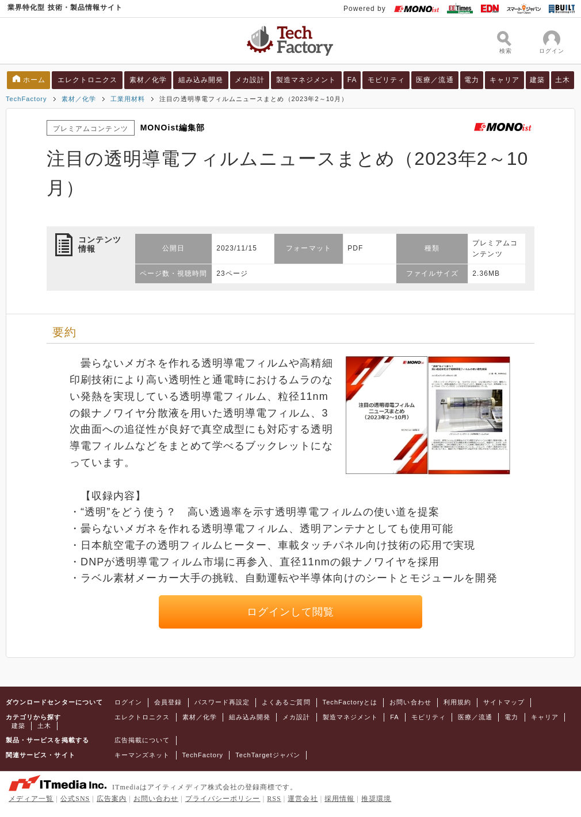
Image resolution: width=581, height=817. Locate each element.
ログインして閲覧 (291, 612)
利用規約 (457, 702)
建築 (537, 80)
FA (352, 80)
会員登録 (168, 702)
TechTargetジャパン (267, 755)
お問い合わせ (410, 702)
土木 (562, 80)
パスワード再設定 (222, 702)
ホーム (34, 80)
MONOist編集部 (172, 127)
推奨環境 (376, 799)
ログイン (128, 702)
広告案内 (112, 799)
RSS (274, 799)
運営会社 (303, 799)
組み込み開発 (200, 80)
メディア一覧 (31, 799)
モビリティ (386, 80)
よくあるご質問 (286, 702)
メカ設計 (250, 80)
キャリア (504, 80)
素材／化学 (148, 80)
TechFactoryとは (350, 702)
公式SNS (75, 799)
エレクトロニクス (88, 80)
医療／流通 (434, 80)
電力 (471, 80)
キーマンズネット (142, 755)
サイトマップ (504, 702)
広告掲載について (142, 740)
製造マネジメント (306, 80)
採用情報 (339, 799)
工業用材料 (127, 98)
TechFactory (26, 98)
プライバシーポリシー (223, 799)
